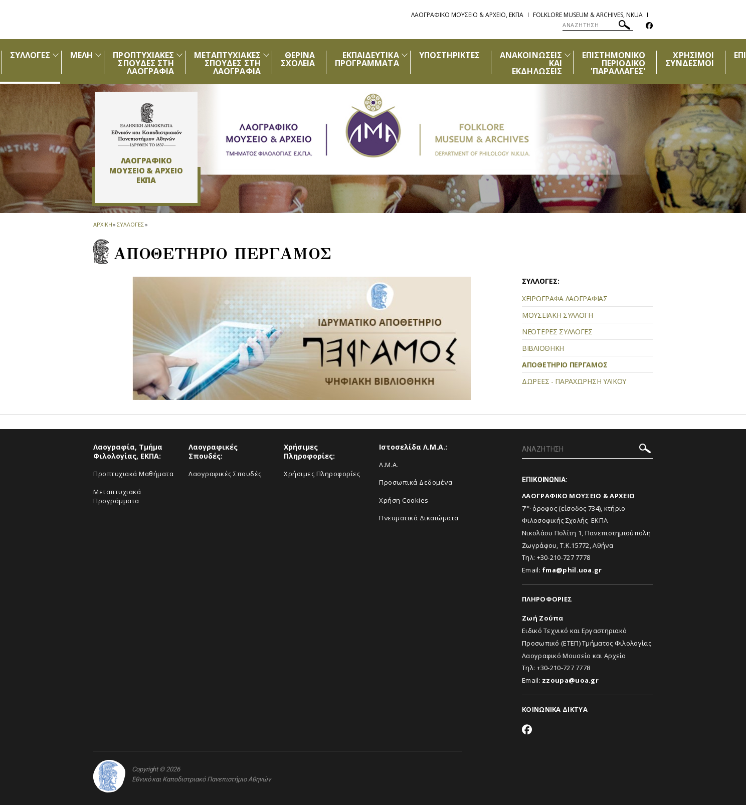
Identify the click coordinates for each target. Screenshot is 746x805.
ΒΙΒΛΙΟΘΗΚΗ (543, 348)
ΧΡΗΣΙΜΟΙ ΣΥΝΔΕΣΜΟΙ (689, 59)
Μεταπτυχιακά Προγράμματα (117, 496)
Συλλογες (130, 224)
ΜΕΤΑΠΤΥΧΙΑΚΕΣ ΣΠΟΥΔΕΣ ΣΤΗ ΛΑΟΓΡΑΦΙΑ (227, 63)
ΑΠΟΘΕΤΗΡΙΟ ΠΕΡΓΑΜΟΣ (564, 364)
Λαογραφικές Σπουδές (225, 473)
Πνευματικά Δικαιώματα (419, 517)
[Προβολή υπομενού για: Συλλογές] (55, 55)
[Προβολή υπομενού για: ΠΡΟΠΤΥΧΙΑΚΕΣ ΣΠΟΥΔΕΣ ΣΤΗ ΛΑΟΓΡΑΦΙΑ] (179, 55)
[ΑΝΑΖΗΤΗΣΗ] (598, 25)
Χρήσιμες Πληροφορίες (322, 473)
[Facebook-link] (649, 26)
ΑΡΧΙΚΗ (102, 224)
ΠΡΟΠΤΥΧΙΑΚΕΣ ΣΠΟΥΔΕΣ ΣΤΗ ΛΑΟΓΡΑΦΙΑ (143, 63)
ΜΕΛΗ (81, 55)
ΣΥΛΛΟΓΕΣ (30, 55)
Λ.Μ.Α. (389, 464)
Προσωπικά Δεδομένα (415, 482)
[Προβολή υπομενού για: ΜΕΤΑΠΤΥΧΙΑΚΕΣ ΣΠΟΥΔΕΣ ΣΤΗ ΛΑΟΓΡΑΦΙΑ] (266, 55)
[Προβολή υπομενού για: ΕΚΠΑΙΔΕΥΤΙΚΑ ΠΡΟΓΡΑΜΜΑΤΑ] (404, 55)
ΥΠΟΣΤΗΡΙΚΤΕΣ (449, 55)
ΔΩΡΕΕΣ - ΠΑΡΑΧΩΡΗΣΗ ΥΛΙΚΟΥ (574, 381)
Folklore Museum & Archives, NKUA (588, 15)
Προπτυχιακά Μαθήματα (133, 473)
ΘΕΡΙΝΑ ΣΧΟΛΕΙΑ (298, 59)
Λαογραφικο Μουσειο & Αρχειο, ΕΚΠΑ (467, 15)
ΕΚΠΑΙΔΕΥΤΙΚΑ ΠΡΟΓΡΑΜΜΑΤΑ (367, 59)
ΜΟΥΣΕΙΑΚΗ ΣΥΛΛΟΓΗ (557, 315)
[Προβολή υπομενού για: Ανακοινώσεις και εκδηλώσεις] (567, 55)
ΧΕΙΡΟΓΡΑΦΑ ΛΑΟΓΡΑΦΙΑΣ (565, 298)
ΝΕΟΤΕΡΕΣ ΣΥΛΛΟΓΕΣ (557, 331)
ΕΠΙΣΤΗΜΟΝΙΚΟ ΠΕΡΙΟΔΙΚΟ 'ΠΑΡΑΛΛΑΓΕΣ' (614, 63)
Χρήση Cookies (404, 500)
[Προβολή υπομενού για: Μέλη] (98, 55)
